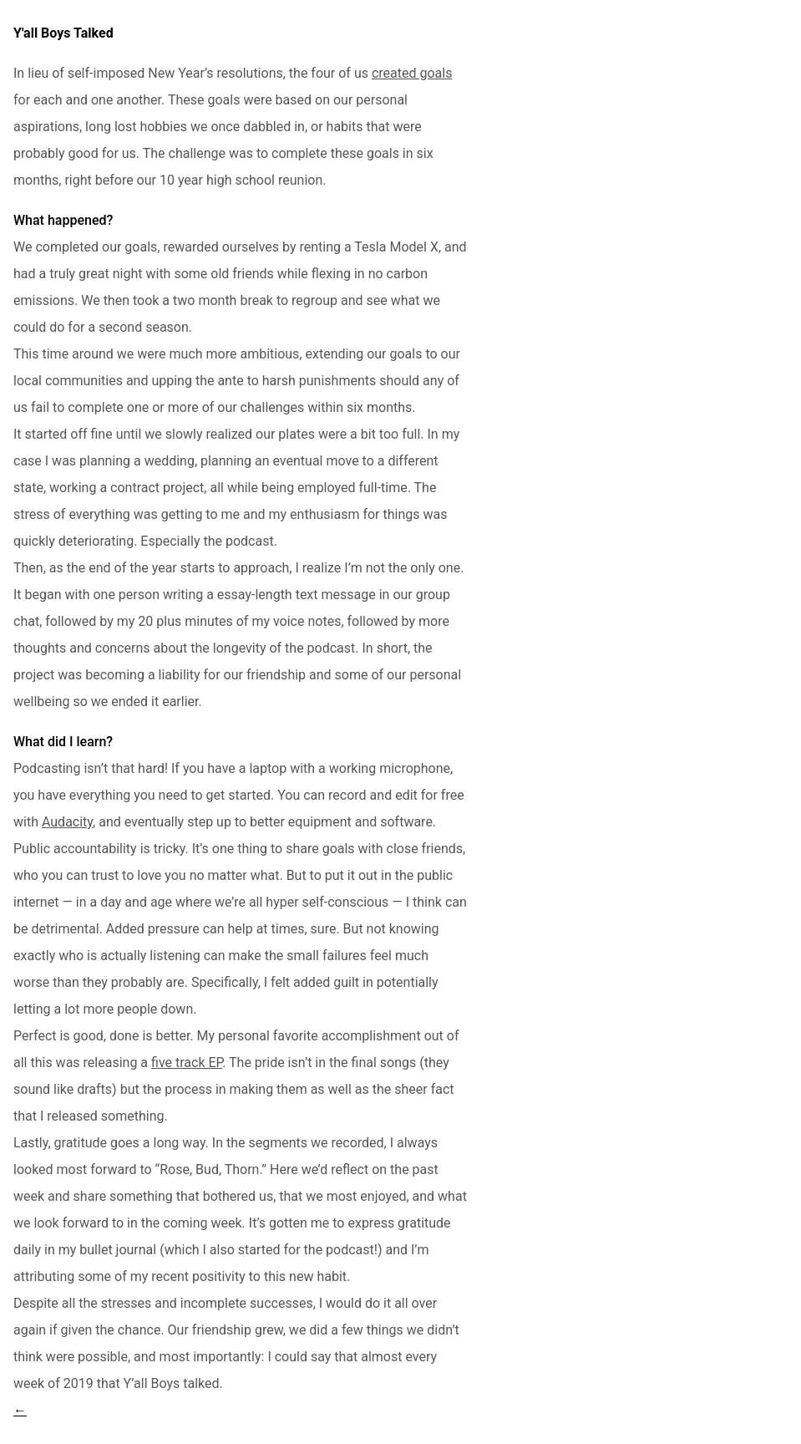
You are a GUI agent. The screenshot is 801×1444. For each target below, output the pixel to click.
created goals (412, 73)
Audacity (67, 822)
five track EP (186, 1062)
